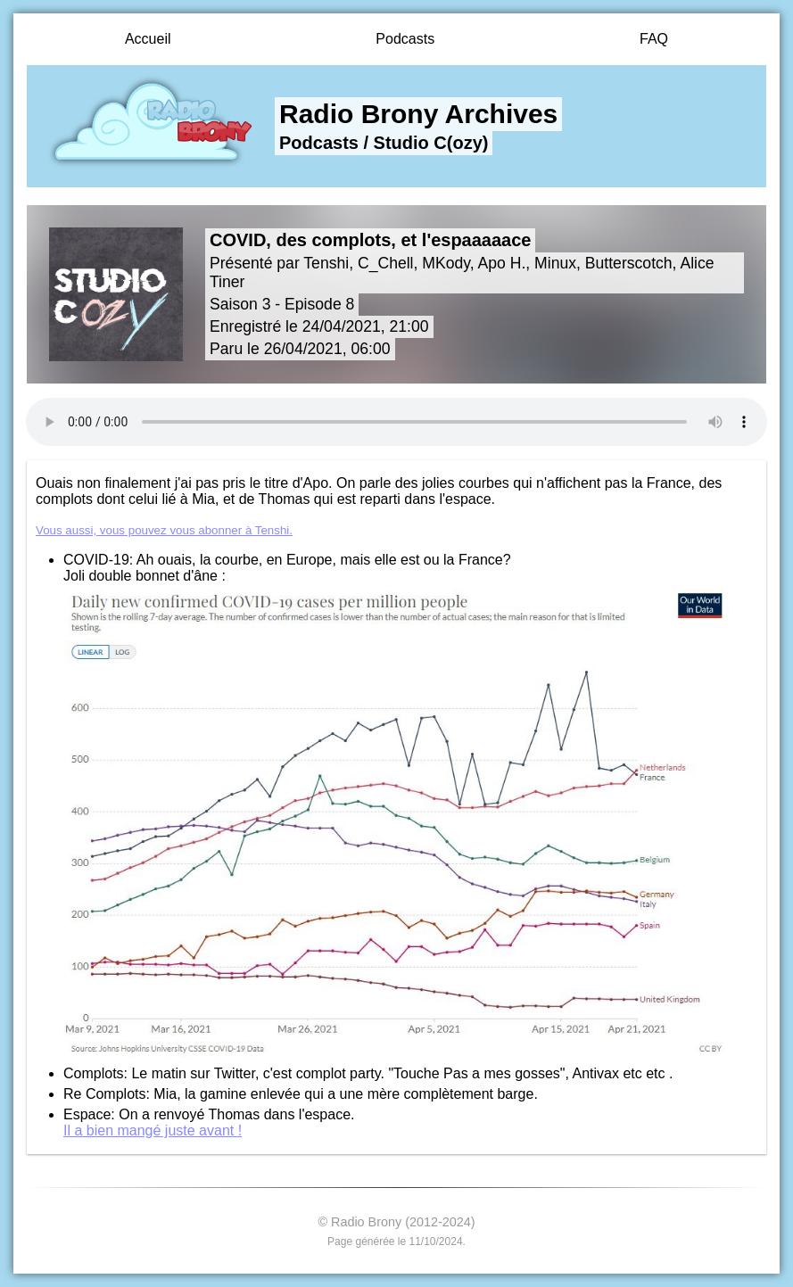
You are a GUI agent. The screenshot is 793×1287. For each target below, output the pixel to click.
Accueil (148, 38)
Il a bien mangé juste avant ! (152, 1130)
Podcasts (405, 38)
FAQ (654, 38)
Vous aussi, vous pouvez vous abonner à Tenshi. (164, 530)
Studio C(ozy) (431, 143)
